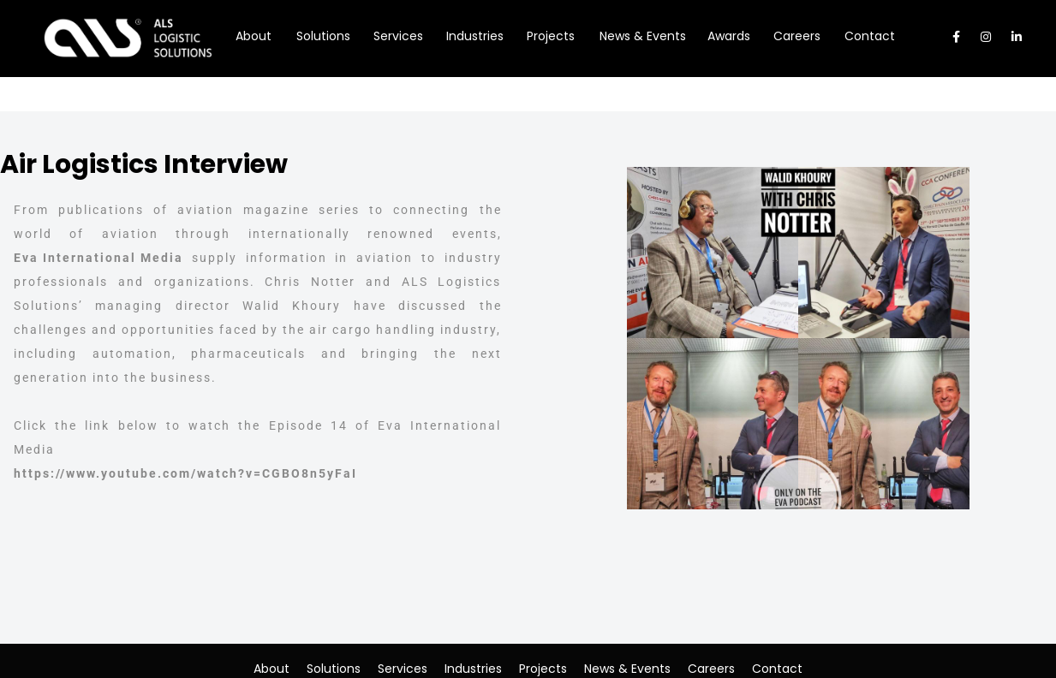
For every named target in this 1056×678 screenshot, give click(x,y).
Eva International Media (98, 258)
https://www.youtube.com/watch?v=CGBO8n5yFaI (185, 473)
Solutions (334, 668)
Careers (711, 668)
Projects (543, 668)
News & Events (627, 668)
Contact (777, 668)
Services (402, 668)
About (271, 668)
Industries (473, 668)
